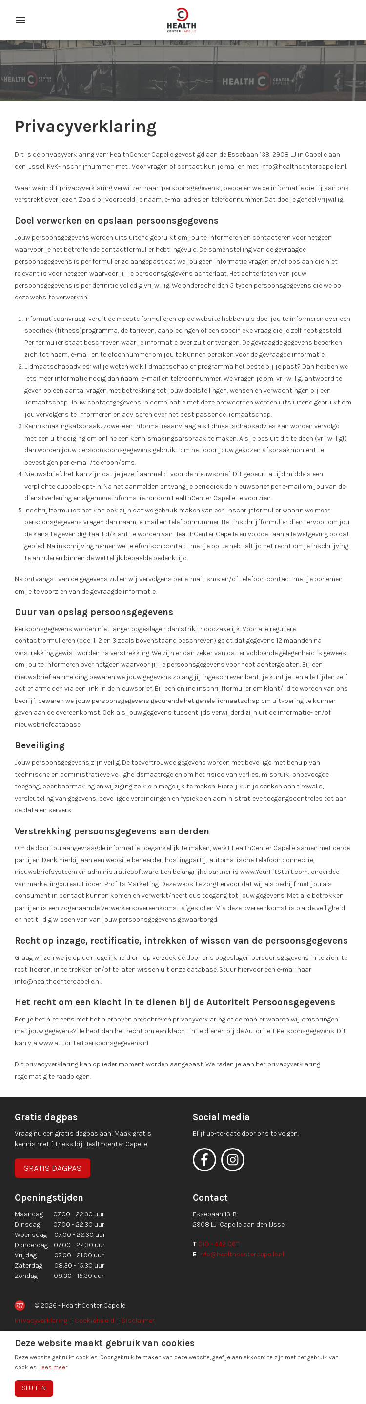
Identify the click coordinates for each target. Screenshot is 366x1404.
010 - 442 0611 (219, 1244)
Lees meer (53, 1367)
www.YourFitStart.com (274, 872)
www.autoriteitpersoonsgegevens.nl (93, 1043)
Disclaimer (138, 1321)
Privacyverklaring (41, 1321)
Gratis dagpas (52, 1168)
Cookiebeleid (94, 1321)
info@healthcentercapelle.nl (241, 1254)
